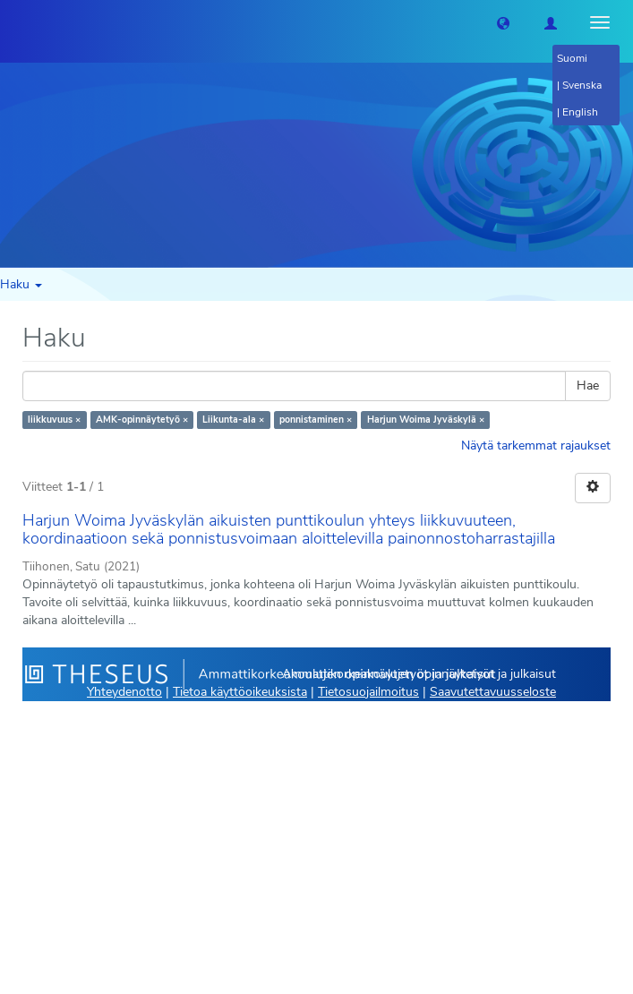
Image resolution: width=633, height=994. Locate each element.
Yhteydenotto (124, 691)
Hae (588, 385)
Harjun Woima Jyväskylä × (425, 419)
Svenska (582, 85)
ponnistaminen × (315, 419)
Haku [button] (21, 284)
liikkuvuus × (54, 419)
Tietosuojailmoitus (368, 691)
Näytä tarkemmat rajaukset (536, 445)
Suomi (572, 58)
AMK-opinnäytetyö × (142, 419)
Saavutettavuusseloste (493, 691)
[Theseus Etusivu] (13, 22)
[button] (503, 22)
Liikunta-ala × (233, 419)
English (580, 112)
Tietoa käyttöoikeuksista (240, 691)
